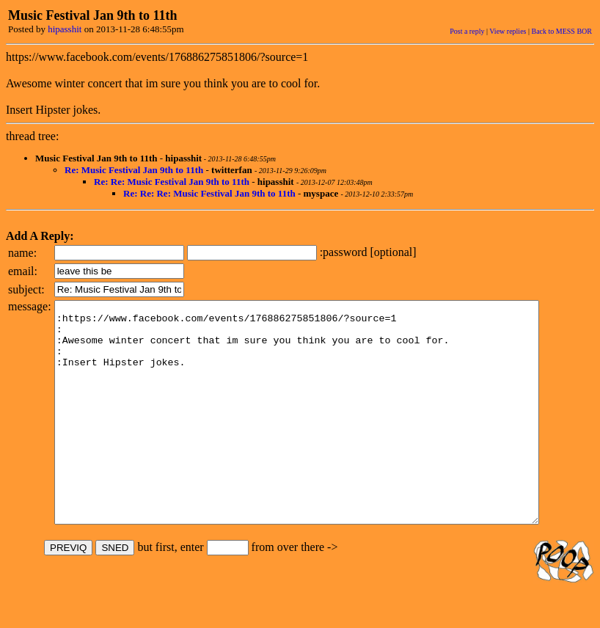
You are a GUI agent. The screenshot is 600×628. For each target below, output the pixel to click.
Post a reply (467, 31)
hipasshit (64, 28)
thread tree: (32, 136)
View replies (507, 31)
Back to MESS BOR (561, 31)
